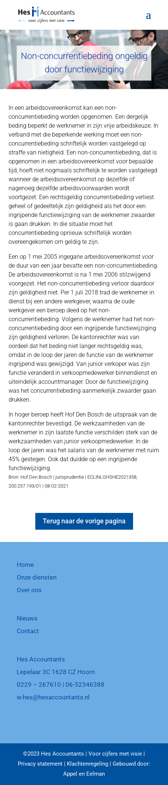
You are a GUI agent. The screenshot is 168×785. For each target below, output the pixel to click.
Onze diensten (36, 577)
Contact (28, 631)
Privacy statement (40, 763)
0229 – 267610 (39, 684)
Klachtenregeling (87, 763)
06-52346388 (84, 684)
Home (25, 564)
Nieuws (27, 618)
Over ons (29, 590)
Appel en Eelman (84, 773)
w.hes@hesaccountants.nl (53, 697)
